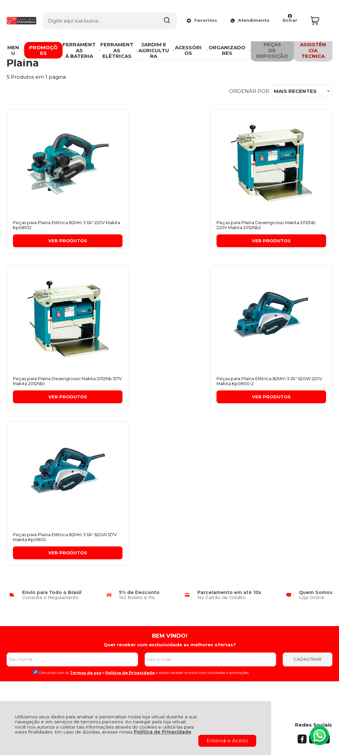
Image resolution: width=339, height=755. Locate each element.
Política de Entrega (31, 597)
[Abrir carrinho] (319, 16)
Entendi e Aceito (227, 740)
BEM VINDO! (169, 481)
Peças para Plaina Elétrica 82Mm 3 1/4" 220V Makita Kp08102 (53, 225)
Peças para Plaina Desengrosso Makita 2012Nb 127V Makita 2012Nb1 (279, 225)
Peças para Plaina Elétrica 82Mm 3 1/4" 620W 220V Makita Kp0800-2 (53, 382)
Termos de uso (85, 518)
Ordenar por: (249, 91)
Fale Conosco (24, 605)
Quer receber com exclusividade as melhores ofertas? (170, 490)
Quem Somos (24, 582)
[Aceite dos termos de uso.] (35, 517)
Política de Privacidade (162, 732)
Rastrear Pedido (157, 597)
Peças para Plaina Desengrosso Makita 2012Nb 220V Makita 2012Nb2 (168, 225)
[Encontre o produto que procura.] (163, 16)
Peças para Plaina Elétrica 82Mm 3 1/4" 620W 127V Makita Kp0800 (165, 382)
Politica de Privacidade (130, 518)
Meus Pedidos (155, 582)
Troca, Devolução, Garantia (100, 582)
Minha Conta (153, 590)
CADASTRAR (307, 504)
